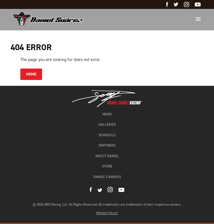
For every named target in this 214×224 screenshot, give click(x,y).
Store (107, 166)
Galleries (107, 124)
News (107, 114)
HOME (31, 74)
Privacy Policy (107, 213)
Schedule (107, 135)
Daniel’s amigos (107, 176)
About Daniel (107, 156)
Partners (107, 145)
